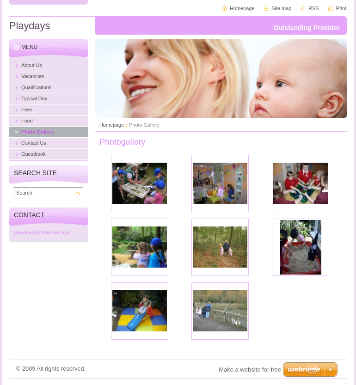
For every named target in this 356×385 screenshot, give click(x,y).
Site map (281, 8)
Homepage (111, 125)
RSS (313, 8)
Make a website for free (250, 369)
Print (341, 8)
